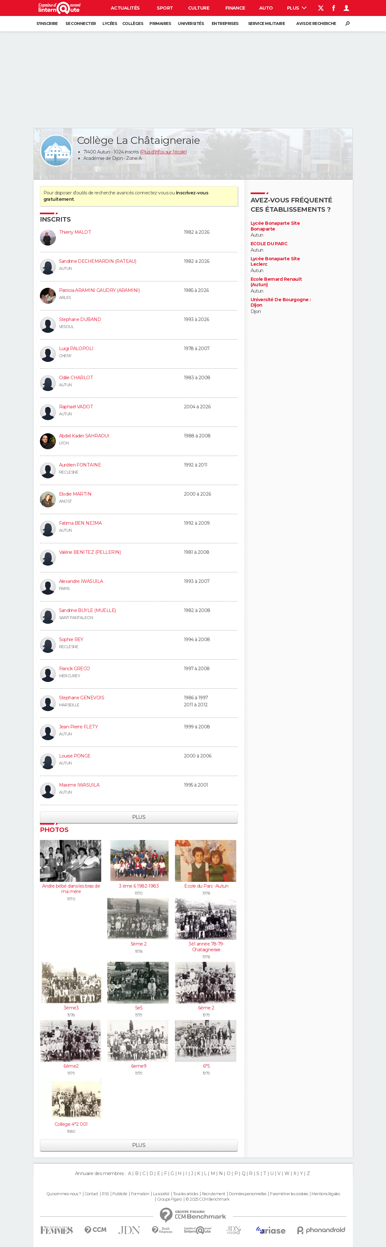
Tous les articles (185, 1194)
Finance (235, 8)
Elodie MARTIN (75, 494)
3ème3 (71, 1008)
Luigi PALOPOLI (76, 348)
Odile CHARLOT (76, 377)
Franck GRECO (74, 668)
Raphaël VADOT (76, 407)
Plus (297, 8)
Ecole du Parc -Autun (206, 886)
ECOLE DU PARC (269, 244)
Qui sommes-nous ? (63, 1194)
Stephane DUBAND (80, 319)
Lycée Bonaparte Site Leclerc (275, 261)
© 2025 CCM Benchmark (207, 1199)
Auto (266, 8)
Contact (91, 1194)
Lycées (109, 23)
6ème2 (71, 1066)
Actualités (125, 8)
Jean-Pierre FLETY (78, 727)
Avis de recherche (316, 23)
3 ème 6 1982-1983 (139, 886)
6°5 (206, 1066)
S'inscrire (46, 23)
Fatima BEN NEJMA (80, 523)
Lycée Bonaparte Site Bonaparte (275, 226)
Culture (198, 8)
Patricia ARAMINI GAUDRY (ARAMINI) (99, 290)
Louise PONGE (75, 756)
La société (161, 1194)
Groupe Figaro (169, 1199)
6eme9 (138, 1066)
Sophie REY (71, 639)
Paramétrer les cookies (289, 1194)
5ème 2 (139, 944)
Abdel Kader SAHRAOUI (84, 436)
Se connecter (80, 23)
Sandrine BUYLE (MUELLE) (87, 610)
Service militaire (266, 23)
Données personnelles (247, 1194)
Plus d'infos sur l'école (163, 152)
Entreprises (225, 23)
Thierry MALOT (75, 232)
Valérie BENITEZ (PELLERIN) (90, 552)
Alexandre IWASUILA (81, 581)
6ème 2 (206, 1008)
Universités (191, 23)
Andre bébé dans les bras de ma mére (71, 889)
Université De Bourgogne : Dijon (281, 302)
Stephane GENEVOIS (81, 698)
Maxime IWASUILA (79, 785)
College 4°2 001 (71, 1124)
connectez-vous (151, 193)
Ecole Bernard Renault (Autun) (276, 282)
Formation (140, 1194)
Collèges (132, 23)
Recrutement (213, 1194)
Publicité (119, 1194)
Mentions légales (326, 1194)
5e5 (138, 1008)
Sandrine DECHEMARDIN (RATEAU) (97, 261)
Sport (165, 8)
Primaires (160, 23)
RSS (105, 1194)
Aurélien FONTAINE (80, 465)
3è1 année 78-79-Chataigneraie (206, 947)
